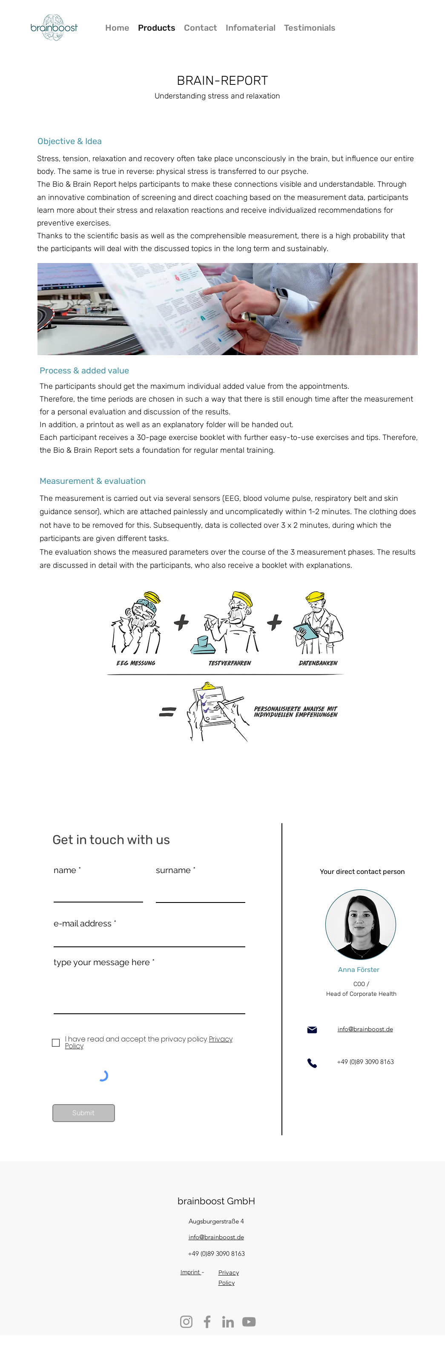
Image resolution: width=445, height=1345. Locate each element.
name (65, 870)
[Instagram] (186, 1321)
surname (173, 870)
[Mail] (312, 1030)
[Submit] (83, 1113)
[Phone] (312, 1063)
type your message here (102, 962)
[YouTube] (249, 1321)
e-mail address (83, 923)
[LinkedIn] (228, 1321)
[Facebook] (207, 1321)
